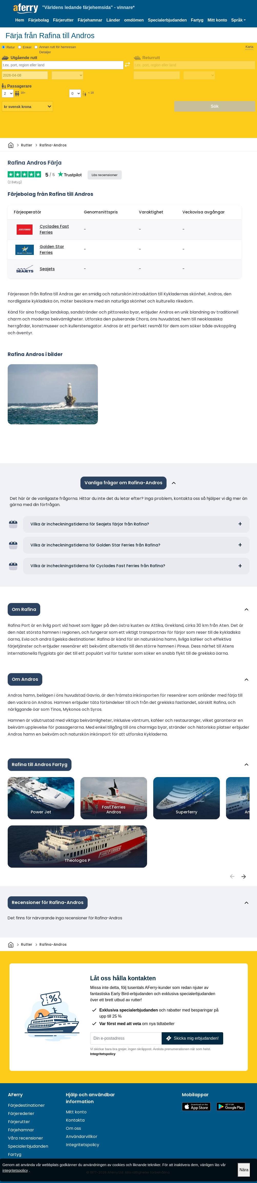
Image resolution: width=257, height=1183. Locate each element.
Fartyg (197, 20)
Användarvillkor (81, 1136)
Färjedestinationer (26, 1105)
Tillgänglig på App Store (196, 1106)
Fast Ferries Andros (114, 809)
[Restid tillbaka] (199, 75)
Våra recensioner (25, 1138)
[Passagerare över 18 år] (8, 93)
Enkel (27, 47)
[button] (238, 20)
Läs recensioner (105, 175)
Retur (11, 47)
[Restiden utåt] (67, 75)
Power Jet (41, 812)
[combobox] (63, 65)
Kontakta (75, 1120)
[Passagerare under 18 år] (75, 93)
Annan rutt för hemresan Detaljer (57, 49)
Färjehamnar (90, 20)
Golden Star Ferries (52, 249)
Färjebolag (38, 20)
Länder (113, 20)
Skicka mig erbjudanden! (192, 1038)
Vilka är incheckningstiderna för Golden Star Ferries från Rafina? (95, 545)
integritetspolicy (15, 1170)
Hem (19, 20)
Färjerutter (63, 20)
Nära (244, 1170)
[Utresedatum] (25, 75)
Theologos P (77, 860)
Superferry (186, 812)
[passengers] (232, 876)
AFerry (15, 1095)
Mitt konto (217, 20)
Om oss (73, 1128)
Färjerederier (21, 1113)
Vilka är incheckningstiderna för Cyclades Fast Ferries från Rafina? (97, 565)
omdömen (134, 20)
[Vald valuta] (27, 107)
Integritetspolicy (103, 1054)
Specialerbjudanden (167, 20)
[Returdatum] (156, 75)
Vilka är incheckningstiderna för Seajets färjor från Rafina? (89, 524)
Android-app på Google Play (231, 1106)
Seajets (47, 269)
